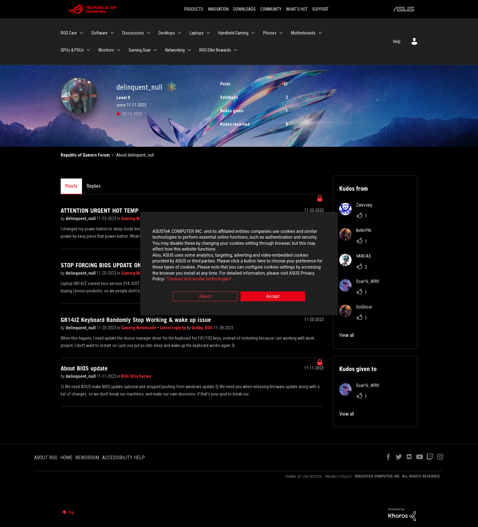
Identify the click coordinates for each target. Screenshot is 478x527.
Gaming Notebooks (139, 218)
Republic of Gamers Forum (85, 155)
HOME (66, 457)
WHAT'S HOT (297, 9)
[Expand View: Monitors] (119, 50)
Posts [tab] (71, 186)
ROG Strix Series (136, 376)
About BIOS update (84, 368)
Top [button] (71, 512)
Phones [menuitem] (269, 33)
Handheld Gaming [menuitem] (233, 33)
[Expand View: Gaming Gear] (155, 50)
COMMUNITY (270, 9)
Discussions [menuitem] (133, 33)
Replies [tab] (94, 186)
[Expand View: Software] (112, 33)
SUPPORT (320, 9)
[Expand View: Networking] (189, 50)
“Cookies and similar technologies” (199, 280)
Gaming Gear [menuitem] (140, 50)
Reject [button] (205, 297)
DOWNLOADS (244, 9)
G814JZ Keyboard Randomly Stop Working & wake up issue (136, 319)
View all (346, 335)
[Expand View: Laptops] (208, 33)
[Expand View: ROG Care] (81, 33)
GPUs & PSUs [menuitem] (72, 50)
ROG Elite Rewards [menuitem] (215, 50)
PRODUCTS (193, 9)
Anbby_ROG (203, 327)
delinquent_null (81, 218)
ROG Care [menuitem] (69, 33)
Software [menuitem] (99, 33)
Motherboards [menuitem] (303, 33)
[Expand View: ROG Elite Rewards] (236, 50)
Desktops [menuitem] (167, 33)
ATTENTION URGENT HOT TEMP (99, 210)
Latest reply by (173, 327)
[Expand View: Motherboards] (320, 33)
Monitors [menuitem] (106, 50)
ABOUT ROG (45, 457)
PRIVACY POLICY (338, 476)
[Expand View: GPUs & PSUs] (88, 50)
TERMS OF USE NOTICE (303, 476)
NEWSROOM (87, 457)
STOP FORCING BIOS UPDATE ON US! (106, 265)
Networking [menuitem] (175, 50)
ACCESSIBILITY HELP (123, 457)
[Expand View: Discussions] (148, 33)
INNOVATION (218, 9)
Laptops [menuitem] (197, 33)
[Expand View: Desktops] (180, 33)
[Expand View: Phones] (281, 33)
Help (397, 41)
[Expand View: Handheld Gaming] (253, 33)
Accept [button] (273, 297)
